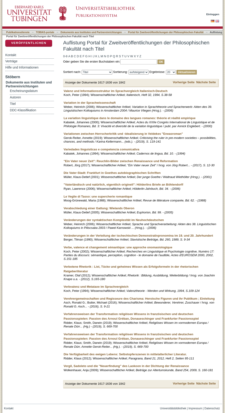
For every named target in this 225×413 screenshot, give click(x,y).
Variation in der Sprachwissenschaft (90, 102)
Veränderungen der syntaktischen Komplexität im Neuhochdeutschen (114, 220)
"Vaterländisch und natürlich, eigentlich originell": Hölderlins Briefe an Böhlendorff (123, 184)
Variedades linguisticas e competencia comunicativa (101, 149)
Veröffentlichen (28, 43)
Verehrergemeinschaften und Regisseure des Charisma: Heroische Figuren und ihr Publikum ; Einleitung (139, 298)
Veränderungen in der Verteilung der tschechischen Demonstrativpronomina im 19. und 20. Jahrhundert (138, 235)
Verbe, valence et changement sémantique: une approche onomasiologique (118, 247)
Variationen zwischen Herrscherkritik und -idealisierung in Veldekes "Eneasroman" (123, 133)
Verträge (11, 61)
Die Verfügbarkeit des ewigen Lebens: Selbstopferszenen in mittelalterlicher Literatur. (125, 354)
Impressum (195, 408)
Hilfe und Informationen (22, 67)
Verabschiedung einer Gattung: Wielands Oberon (99, 208)
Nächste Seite (206, 82)
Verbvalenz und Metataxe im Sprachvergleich (96, 286)
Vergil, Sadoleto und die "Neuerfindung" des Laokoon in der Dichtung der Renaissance (126, 366)
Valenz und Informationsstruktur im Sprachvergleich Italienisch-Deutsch (116, 91)
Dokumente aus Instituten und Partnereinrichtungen (91, 32)
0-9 (65, 56)
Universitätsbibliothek (173, 408)
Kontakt (10, 55)
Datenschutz (212, 408)
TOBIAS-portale (45, 32)
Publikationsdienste (18, 32)
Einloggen (212, 14)
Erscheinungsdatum (24, 91)
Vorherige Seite (183, 82)
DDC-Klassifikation (23, 110)
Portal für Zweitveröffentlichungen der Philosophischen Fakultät (166, 32)
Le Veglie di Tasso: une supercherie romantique (98, 196)
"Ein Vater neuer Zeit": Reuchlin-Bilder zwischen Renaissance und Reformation (121, 161)
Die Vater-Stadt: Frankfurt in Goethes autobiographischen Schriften (112, 173)
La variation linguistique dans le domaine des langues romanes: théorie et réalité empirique (130, 118)
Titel (13, 104)
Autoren (15, 97)
